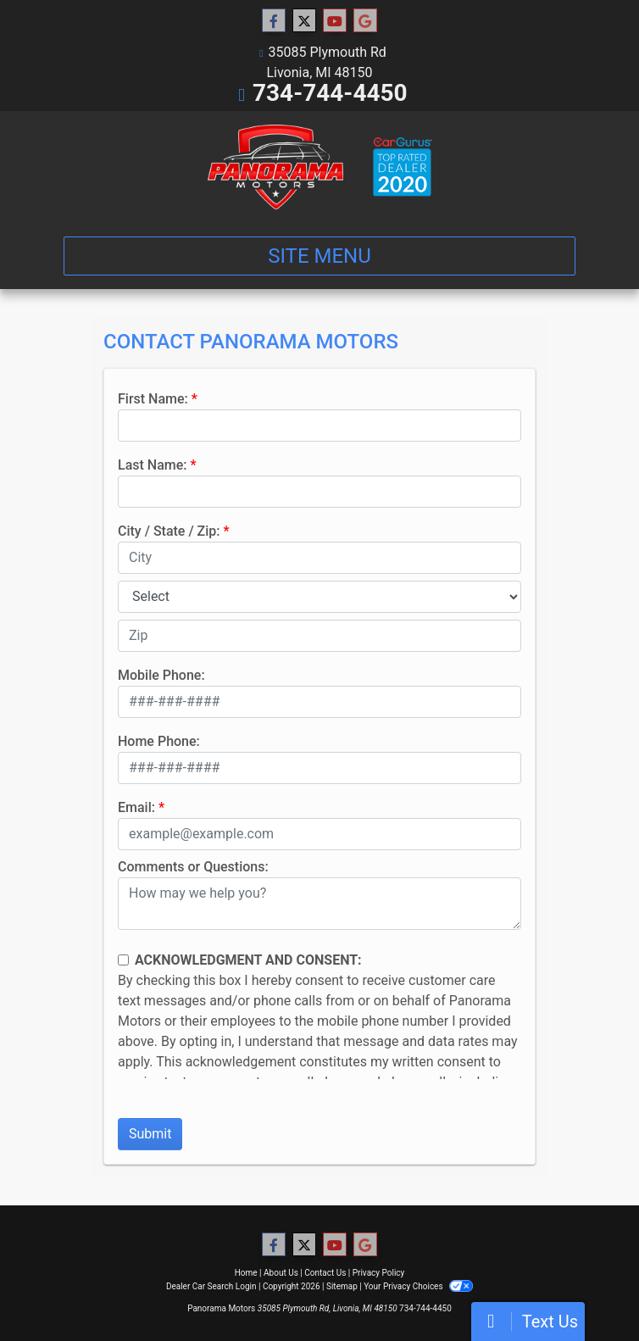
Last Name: (152, 465)
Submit (150, 1134)
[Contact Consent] (123, 959)
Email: (136, 807)
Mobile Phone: (161, 675)
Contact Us (325, 1272)
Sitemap (342, 1286)
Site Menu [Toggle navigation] (319, 256)
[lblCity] (319, 558)
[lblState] (319, 597)
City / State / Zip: (169, 531)
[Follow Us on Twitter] (304, 21)
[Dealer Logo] (319, 167)
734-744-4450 (330, 93)
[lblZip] (319, 636)
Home (246, 1272)
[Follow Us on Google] (365, 21)
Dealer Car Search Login (211, 1286)
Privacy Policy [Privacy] (379, 1272)
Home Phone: (159, 741)
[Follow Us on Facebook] (274, 21)
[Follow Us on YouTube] (335, 21)
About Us (281, 1272)
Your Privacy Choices (418, 1286)
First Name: (153, 399)
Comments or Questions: (193, 867)
